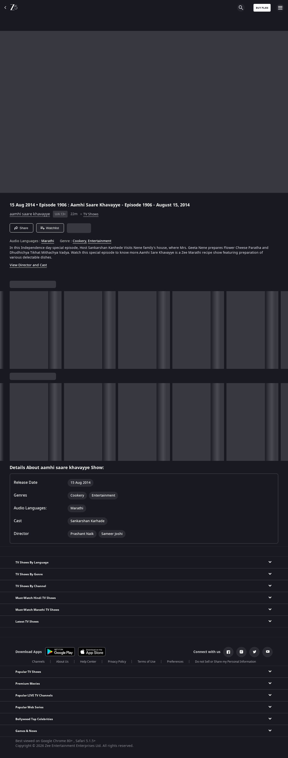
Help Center (88, 662)
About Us (62, 662)
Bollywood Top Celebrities (34, 719)
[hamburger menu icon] (280, 8)
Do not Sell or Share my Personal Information (225, 662)
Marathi (47, 241)
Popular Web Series (29, 707)
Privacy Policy (117, 662)
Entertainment (99, 241)
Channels (38, 662)
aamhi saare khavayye (30, 214)
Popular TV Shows (28, 671)
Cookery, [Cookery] (80, 241)
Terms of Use (146, 662)
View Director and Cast (28, 265)
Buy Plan (262, 8)
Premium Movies (27, 683)
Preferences (175, 662)
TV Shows (90, 214)
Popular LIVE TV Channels (34, 695)
